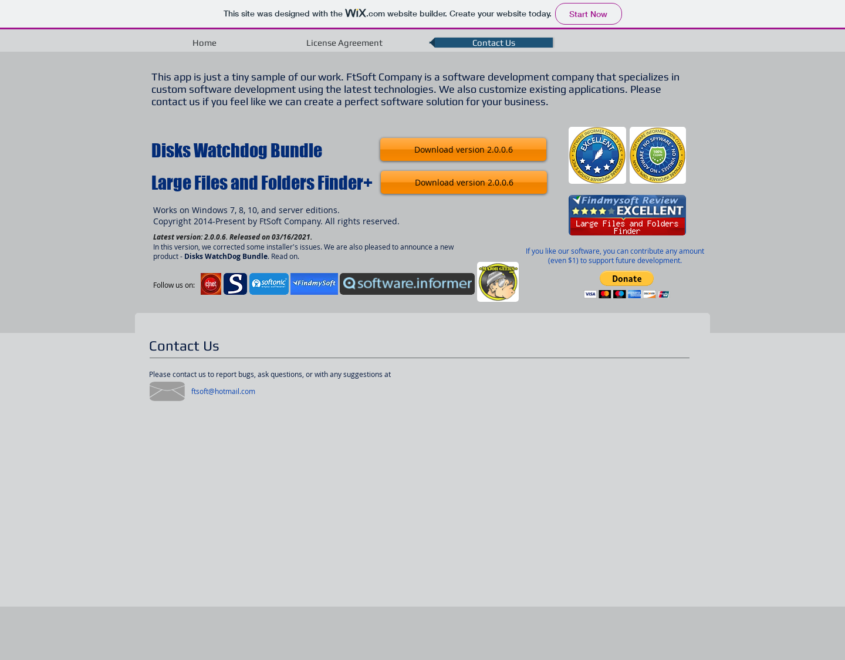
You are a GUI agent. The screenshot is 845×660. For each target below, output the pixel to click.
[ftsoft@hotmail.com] (223, 391)
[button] (627, 284)
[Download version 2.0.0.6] (463, 149)
